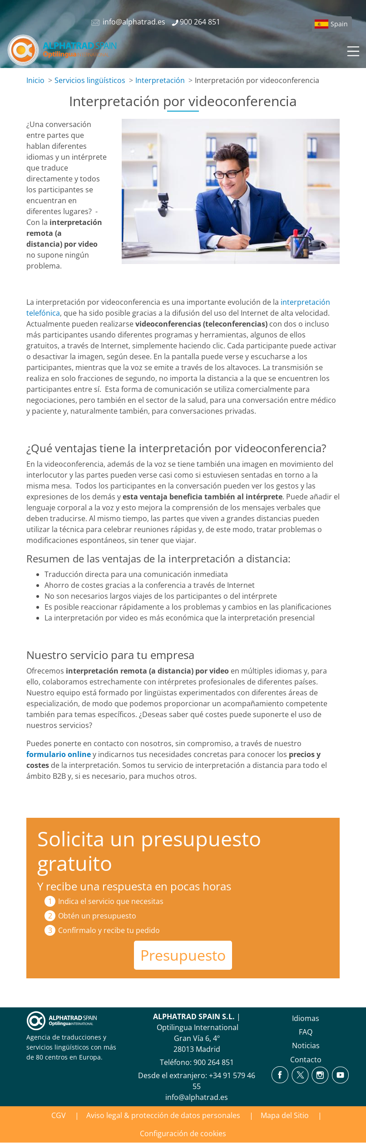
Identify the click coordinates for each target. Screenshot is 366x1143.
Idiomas (305, 1018)
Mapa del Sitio (285, 1115)
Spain (339, 24)
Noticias (306, 1045)
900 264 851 (213, 1062)
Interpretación (160, 80)
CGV (58, 1115)
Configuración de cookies (183, 1133)
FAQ (305, 1032)
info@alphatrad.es (196, 1097)
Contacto (305, 1060)
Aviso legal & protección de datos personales (163, 1115)
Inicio (35, 80)
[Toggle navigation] (352, 50)
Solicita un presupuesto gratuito (149, 851)
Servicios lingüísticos (89, 80)
